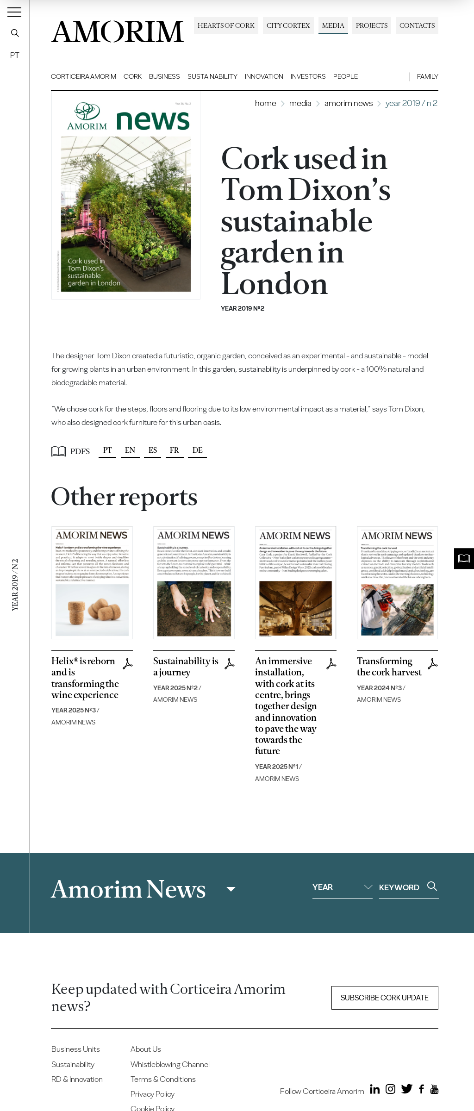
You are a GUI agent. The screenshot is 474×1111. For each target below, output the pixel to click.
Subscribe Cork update (385, 997)
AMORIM (117, 29)
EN (130, 450)
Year (342, 887)
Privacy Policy (153, 1094)
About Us (146, 1049)
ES (153, 450)
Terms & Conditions (163, 1079)
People (345, 76)
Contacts (417, 25)
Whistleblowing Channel (170, 1064)
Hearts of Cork (226, 25)
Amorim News (348, 103)
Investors (308, 76)
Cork (133, 76)
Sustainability (212, 76)
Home (265, 103)
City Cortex (288, 25)
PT (14, 55)
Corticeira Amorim (83, 76)
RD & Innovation (77, 1079)
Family (427, 76)
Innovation (264, 76)
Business (164, 76)
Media (333, 25)
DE (198, 450)
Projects (371, 25)
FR (174, 450)
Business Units (75, 1049)
